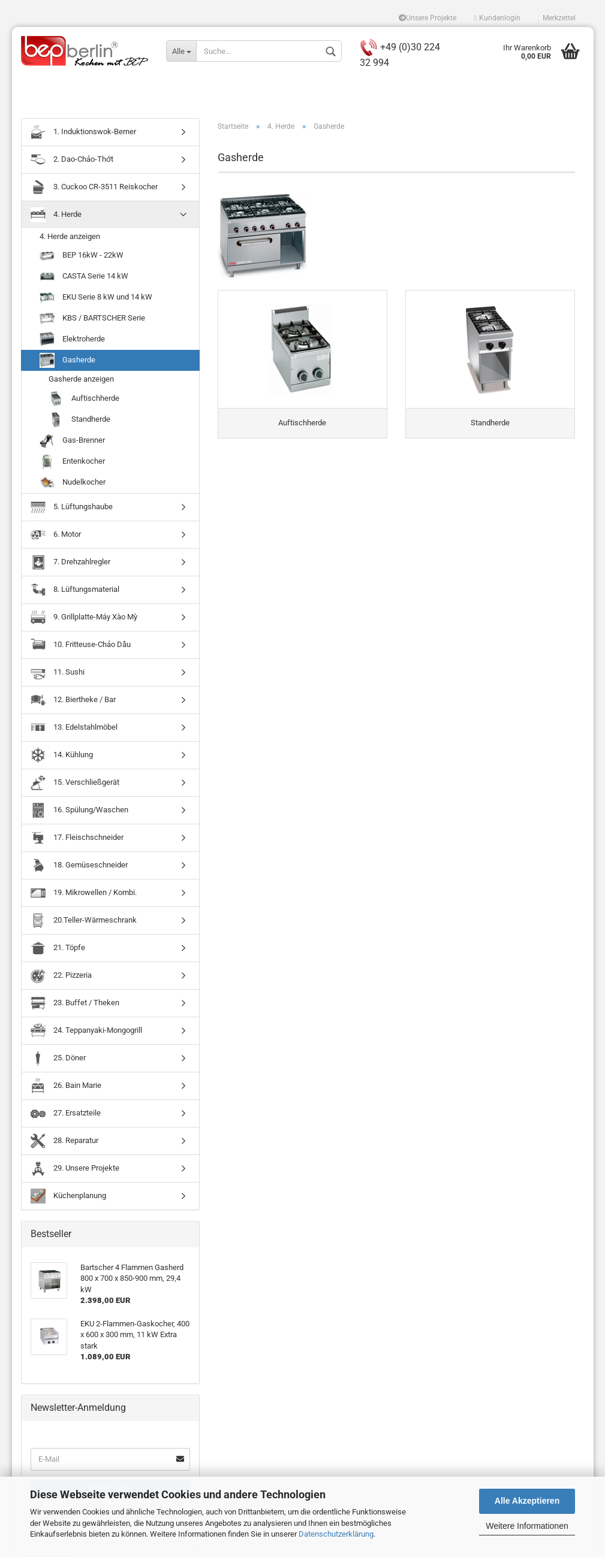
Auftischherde (84, 400)
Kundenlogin (497, 18)
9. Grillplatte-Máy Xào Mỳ (84, 619)
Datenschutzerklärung (336, 1533)
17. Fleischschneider (77, 839)
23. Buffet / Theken (75, 1004)
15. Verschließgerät (75, 784)
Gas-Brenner (72, 442)
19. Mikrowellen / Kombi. (84, 894)
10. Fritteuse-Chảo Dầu (81, 646)
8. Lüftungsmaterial (75, 591)
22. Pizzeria (61, 977)
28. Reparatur (64, 1142)
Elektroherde (72, 341)
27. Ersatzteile (66, 1115)
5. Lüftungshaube (72, 508)
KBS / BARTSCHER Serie (92, 320)
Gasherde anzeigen (81, 381)
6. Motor (56, 536)
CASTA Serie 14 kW (84, 278)
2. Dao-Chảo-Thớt (72, 161)
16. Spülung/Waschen (79, 812)
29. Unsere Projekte (75, 1170)
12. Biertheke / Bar (73, 701)
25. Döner (58, 1060)
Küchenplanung (68, 1197)
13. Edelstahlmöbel (74, 729)
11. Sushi (58, 674)
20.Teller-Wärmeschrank (84, 922)
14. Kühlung (62, 756)
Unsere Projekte (427, 18)
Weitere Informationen (527, 1526)
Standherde (79, 421)
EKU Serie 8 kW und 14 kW (96, 299)
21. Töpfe (58, 949)
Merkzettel (557, 18)
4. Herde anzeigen (70, 238)
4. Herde (56, 216)
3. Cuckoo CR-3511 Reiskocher (94, 189)
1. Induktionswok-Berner (83, 133)
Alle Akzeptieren (527, 1500)
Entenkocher (72, 463)
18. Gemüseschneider (79, 867)
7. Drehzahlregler (70, 564)
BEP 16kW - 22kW (82, 257)
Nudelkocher (73, 484)
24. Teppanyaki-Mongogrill (86, 1032)
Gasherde (67, 362)
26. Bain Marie (66, 1087)
